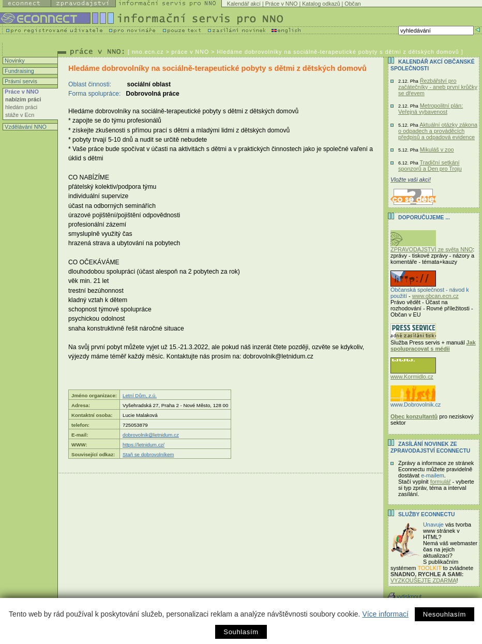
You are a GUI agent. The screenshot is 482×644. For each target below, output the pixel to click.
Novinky (14, 60)
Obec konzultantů (414, 416)
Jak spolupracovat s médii (433, 345)
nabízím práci (23, 99)
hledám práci (21, 107)
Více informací (385, 614)
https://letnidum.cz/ (143, 444)
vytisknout (404, 596)
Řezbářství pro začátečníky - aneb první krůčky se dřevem (437, 87)
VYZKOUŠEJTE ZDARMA (423, 580)
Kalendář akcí (244, 4)
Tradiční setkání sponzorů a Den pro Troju (430, 165)
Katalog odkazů (321, 4)
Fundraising (18, 71)
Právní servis (20, 81)
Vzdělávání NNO (25, 127)
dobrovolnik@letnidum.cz (151, 435)
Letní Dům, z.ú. (140, 395)
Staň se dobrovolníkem (148, 454)
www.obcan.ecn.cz (435, 296)
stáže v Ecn (19, 115)
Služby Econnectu (426, 514)
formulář (440, 481)
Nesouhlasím (444, 614)
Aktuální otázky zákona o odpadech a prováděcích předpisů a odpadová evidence (437, 131)
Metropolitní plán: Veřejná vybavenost (430, 108)
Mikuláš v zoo (437, 149)
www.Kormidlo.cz (413, 374)
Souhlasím (240, 632)
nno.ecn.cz (148, 52)
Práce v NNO (281, 4)
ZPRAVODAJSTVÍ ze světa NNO (431, 246)
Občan (352, 4)
